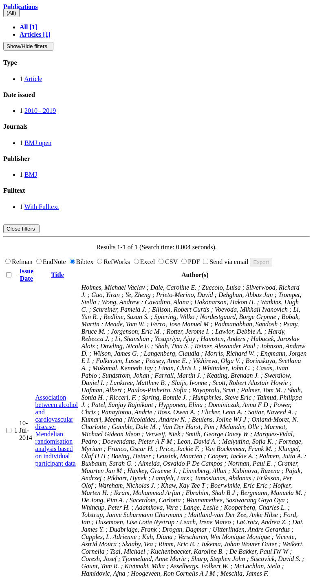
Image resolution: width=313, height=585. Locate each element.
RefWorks (114, 261)
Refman (19, 261)
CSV (169, 261)
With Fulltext (41, 206)
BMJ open (37, 142)
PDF (191, 261)
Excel (145, 261)
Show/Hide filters (28, 46)
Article (33, 78)
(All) (11, 13)
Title (57, 274)
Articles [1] (35, 34)
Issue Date (26, 275)
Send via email (226, 261)
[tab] (156, 62)
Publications (20, 6)
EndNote (52, 261)
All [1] (28, 27)
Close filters (21, 229)
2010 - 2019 (40, 110)
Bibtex (82, 261)
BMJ (30, 174)
